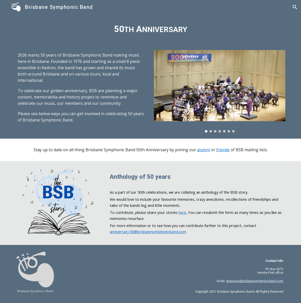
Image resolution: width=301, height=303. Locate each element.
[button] (295, 7)
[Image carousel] (219, 91)
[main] (151, 29)
